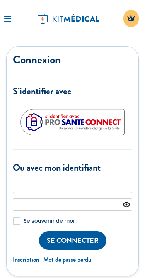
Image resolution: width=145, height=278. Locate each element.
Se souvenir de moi (49, 221)
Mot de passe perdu (67, 259)
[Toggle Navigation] (7, 18)
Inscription (26, 259)
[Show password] (126, 204)
